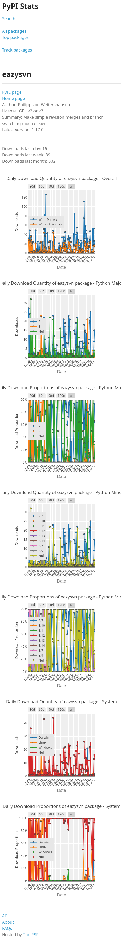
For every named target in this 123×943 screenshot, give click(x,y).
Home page (13, 98)
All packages (14, 31)
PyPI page (12, 92)
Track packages (17, 50)
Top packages (15, 37)
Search (8, 18)
